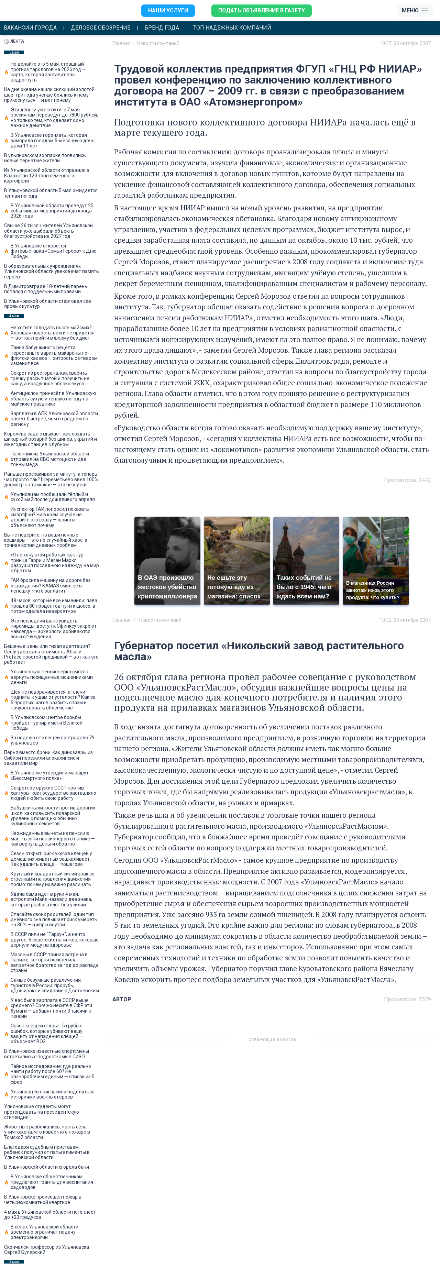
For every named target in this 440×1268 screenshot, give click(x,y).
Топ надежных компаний (232, 28)
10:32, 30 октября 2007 (405, 620)
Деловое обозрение (100, 28)
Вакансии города (30, 28)
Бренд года (161, 28)
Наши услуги (167, 10)
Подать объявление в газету (261, 10)
